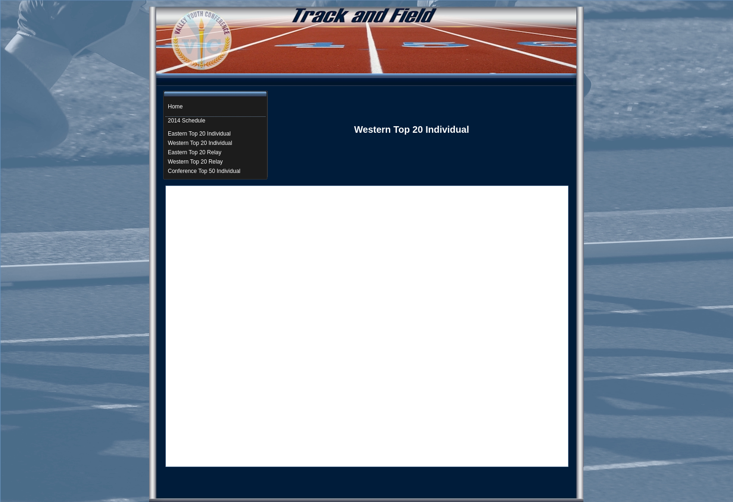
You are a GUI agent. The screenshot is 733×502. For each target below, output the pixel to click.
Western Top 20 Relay (195, 161)
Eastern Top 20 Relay (195, 152)
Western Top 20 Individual (200, 143)
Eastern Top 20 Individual (199, 133)
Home (175, 106)
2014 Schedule (186, 120)
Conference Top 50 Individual (204, 171)
